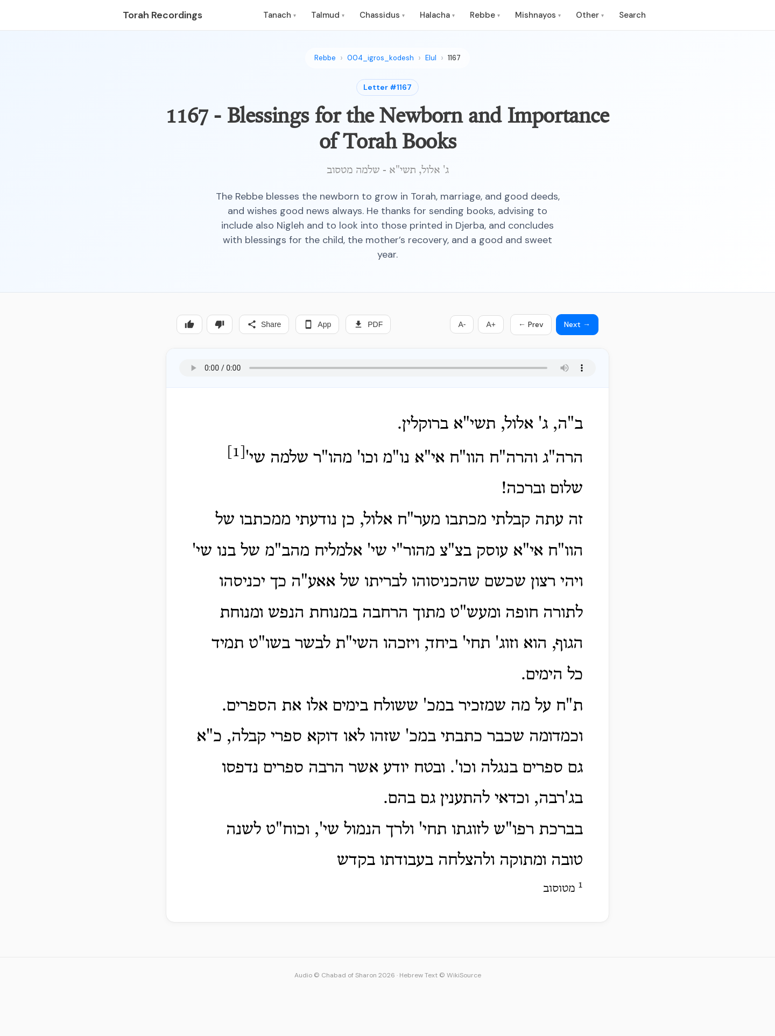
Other (590, 15)
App (317, 324)
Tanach (279, 15)
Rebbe (485, 15)
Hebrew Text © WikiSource (440, 975)
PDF (368, 324)
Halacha (437, 15)
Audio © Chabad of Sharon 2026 (344, 975)
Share (264, 324)
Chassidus (382, 15)
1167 (454, 57)
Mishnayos (538, 15)
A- (462, 324)
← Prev (531, 324)
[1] (236, 452)
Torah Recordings (162, 15)
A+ (491, 324)
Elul (430, 57)
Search (632, 15)
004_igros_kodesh (380, 57)
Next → (577, 324)
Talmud (327, 15)
